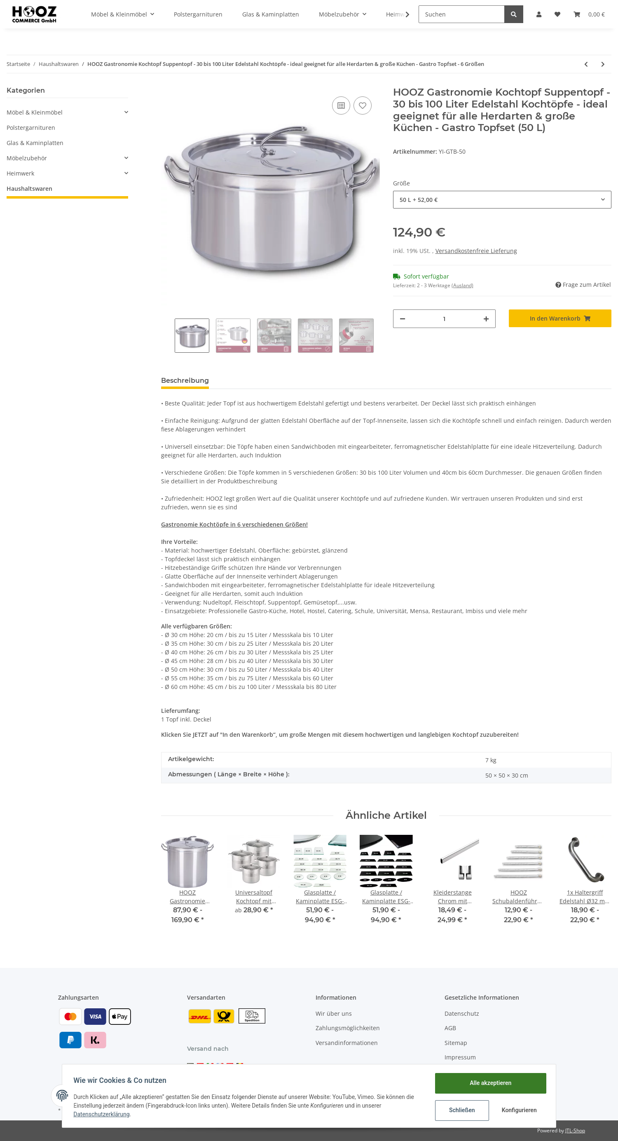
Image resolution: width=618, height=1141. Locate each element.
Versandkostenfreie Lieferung (476, 251)
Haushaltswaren (29, 188)
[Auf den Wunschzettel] (362, 105)
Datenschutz (462, 1013)
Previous (168, 336)
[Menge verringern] (402, 319)
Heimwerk (20, 173)
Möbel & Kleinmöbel (35, 112)
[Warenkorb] (589, 14)
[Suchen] (462, 14)
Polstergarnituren (31, 127)
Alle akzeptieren (488, 1083)
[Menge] (444, 319)
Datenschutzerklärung (103, 1114)
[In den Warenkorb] (560, 318)
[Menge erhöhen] (486, 319)
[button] (539, 14)
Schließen (460, 1110)
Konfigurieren (518, 1110)
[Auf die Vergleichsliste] (341, 105)
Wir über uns (334, 1013)
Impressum (460, 1057)
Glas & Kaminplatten (35, 143)
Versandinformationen (347, 1043)
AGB (450, 1028)
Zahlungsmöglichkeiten (348, 1028)
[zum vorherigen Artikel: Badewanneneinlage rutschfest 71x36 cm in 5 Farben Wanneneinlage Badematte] (586, 64)
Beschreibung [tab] (185, 380)
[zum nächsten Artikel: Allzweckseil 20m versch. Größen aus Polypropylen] (603, 64)
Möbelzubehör (27, 158)
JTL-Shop (575, 1130)
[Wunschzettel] (557, 14)
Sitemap (456, 1043)
